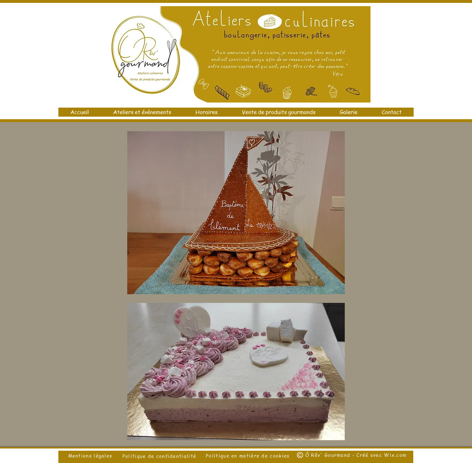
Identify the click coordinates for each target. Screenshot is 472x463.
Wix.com (395, 454)
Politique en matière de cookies (248, 455)
